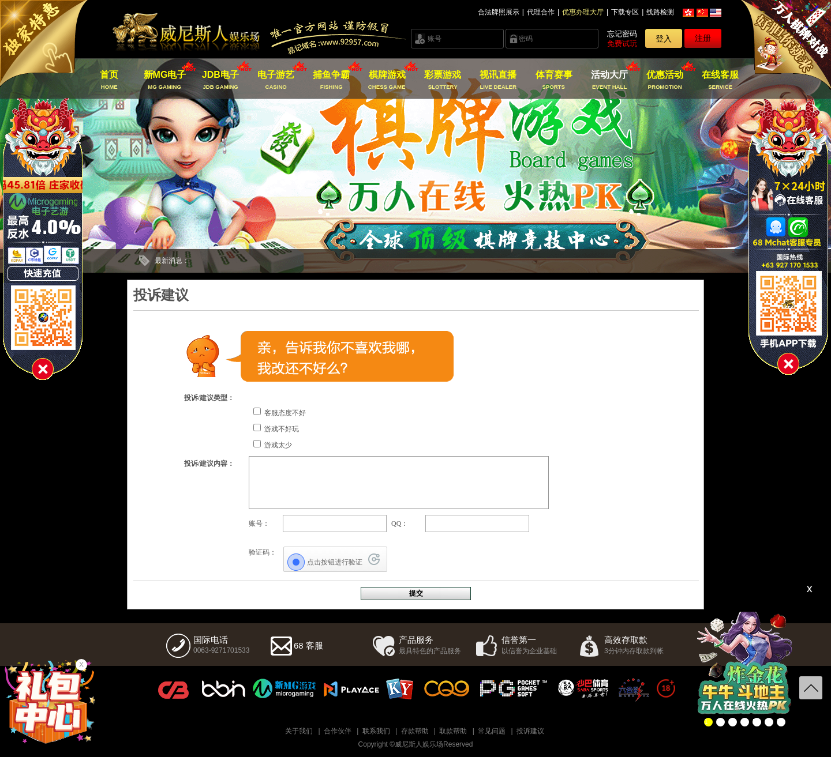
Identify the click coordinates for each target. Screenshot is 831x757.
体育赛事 (553, 80)
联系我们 (376, 731)
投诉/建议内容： (209, 464)
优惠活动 (665, 80)
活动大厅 (609, 80)
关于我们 (299, 731)
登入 (664, 38)
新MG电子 (165, 80)
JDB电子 (220, 80)
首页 (109, 80)
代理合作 (541, 12)
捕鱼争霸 (331, 80)
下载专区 (625, 12)
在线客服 (720, 80)
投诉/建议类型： (209, 398)
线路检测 (660, 12)
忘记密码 (622, 33)
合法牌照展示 (498, 12)
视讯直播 (498, 80)
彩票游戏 (442, 80)
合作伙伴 (337, 731)
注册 (703, 38)
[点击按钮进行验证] (335, 562)
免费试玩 (622, 43)
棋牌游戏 (387, 80)
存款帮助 (415, 731)
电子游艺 (276, 80)
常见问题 (492, 731)
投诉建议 (530, 731)
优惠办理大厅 (583, 12)
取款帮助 (453, 731)
